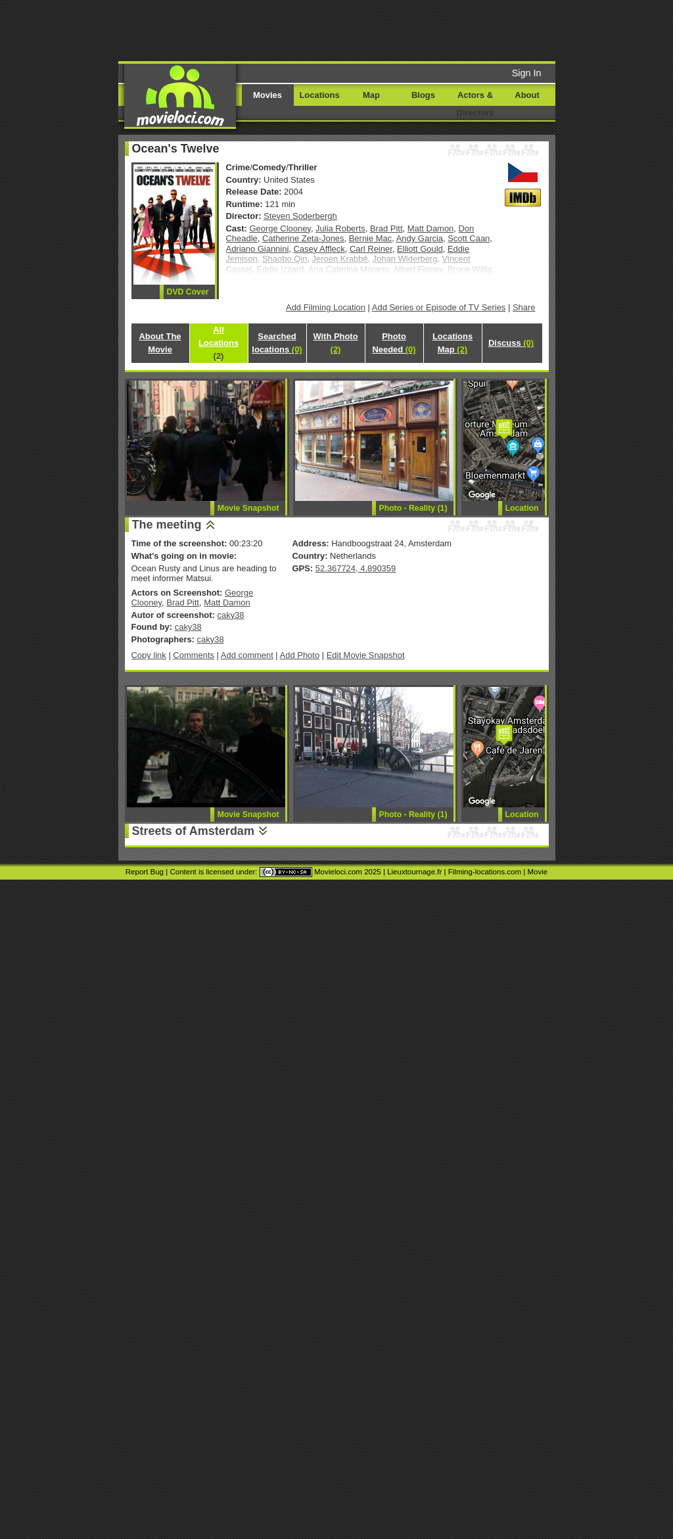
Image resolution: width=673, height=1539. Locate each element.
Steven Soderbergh (300, 216)
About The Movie (160, 342)
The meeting (167, 524)
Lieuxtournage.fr (414, 872)
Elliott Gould (420, 249)
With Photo (335, 342)
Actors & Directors (475, 104)
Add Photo (300, 655)
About (527, 95)
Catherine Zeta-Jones (303, 238)
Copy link (148, 655)
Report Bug (145, 872)
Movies (267, 95)
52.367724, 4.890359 (355, 568)
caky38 (230, 615)
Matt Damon (430, 228)
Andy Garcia (419, 238)
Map (371, 95)
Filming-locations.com (484, 872)
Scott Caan (469, 238)
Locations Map (452, 342)
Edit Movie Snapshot (366, 655)
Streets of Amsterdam (193, 831)
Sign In (527, 73)
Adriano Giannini (257, 249)
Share (524, 307)
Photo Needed (393, 342)
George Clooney (280, 228)
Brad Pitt (386, 228)
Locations (319, 95)
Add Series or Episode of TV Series (439, 307)
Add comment (247, 655)
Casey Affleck (318, 249)
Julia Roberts (340, 228)
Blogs (423, 95)
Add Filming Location (325, 307)
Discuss (511, 343)
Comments (193, 655)
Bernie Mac (370, 238)
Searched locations (277, 342)
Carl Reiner (371, 249)
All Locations (218, 343)
